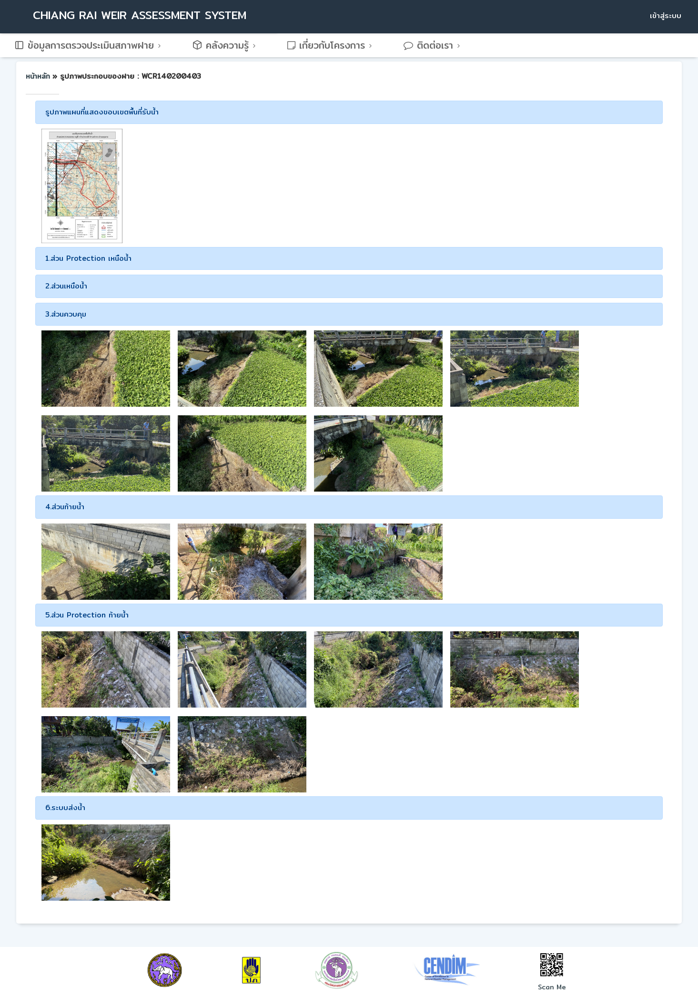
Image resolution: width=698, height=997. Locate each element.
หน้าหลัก (39, 76)
